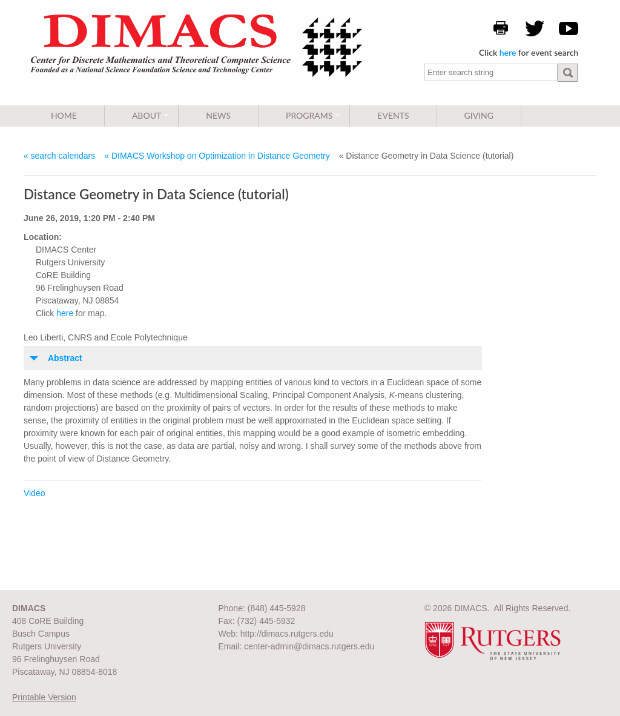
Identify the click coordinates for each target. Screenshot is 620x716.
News (218, 115)
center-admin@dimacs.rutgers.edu (309, 646)
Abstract (65, 358)
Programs (309, 115)
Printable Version (44, 697)
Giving (478, 115)
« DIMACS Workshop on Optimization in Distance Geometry (216, 156)
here (508, 52)
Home (64, 115)
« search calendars (59, 156)
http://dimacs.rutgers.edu (287, 633)
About (146, 115)
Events (393, 115)
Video (34, 493)
